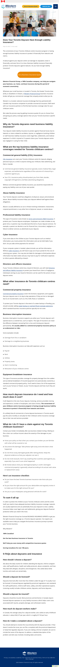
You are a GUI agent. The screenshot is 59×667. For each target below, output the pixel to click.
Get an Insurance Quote (31, 6)
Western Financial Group (32, 94)
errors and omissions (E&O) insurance (41, 219)
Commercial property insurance (13, 294)
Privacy (6, 657)
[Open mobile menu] (56, 6)
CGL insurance (7, 159)
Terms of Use (45, 657)
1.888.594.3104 (46, 6)
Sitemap (31, 659)
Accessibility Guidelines (15, 657)
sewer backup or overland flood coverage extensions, (36, 306)
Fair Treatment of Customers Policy (32, 657)
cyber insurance (14, 251)
